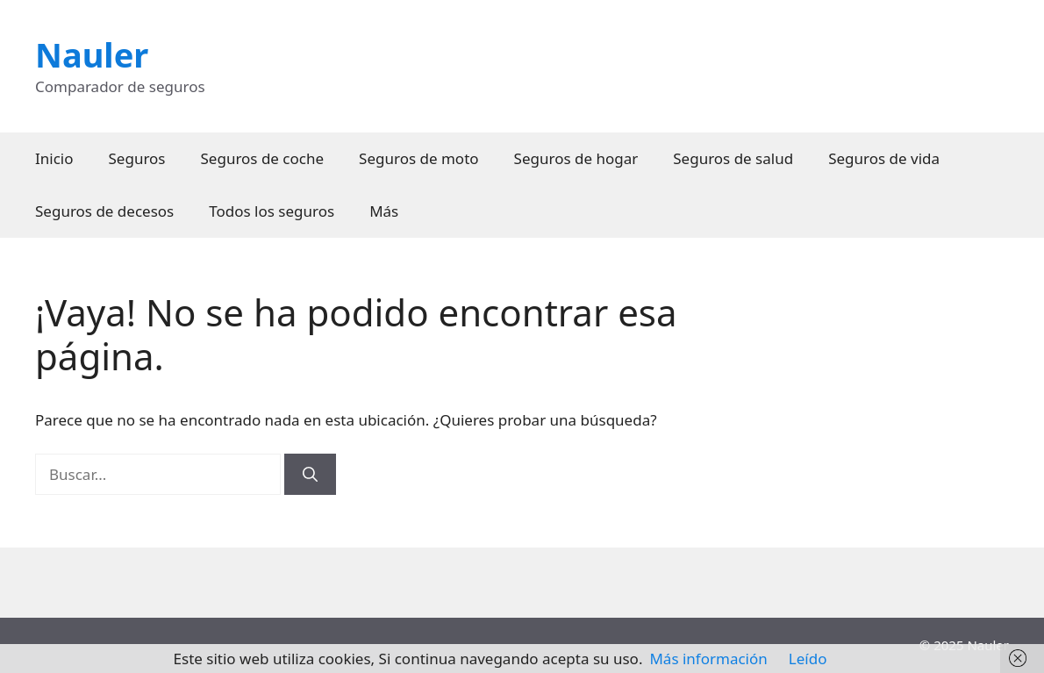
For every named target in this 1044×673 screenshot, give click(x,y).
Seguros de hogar (576, 158)
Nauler (91, 54)
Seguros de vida (884, 158)
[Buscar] (310, 475)
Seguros (137, 158)
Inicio (54, 158)
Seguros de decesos (104, 211)
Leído (808, 658)
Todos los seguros (271, 211)
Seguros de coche (263, 158)
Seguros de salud (733, 158)
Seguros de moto (418, 158)
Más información (708, 658)
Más (383, 211)
